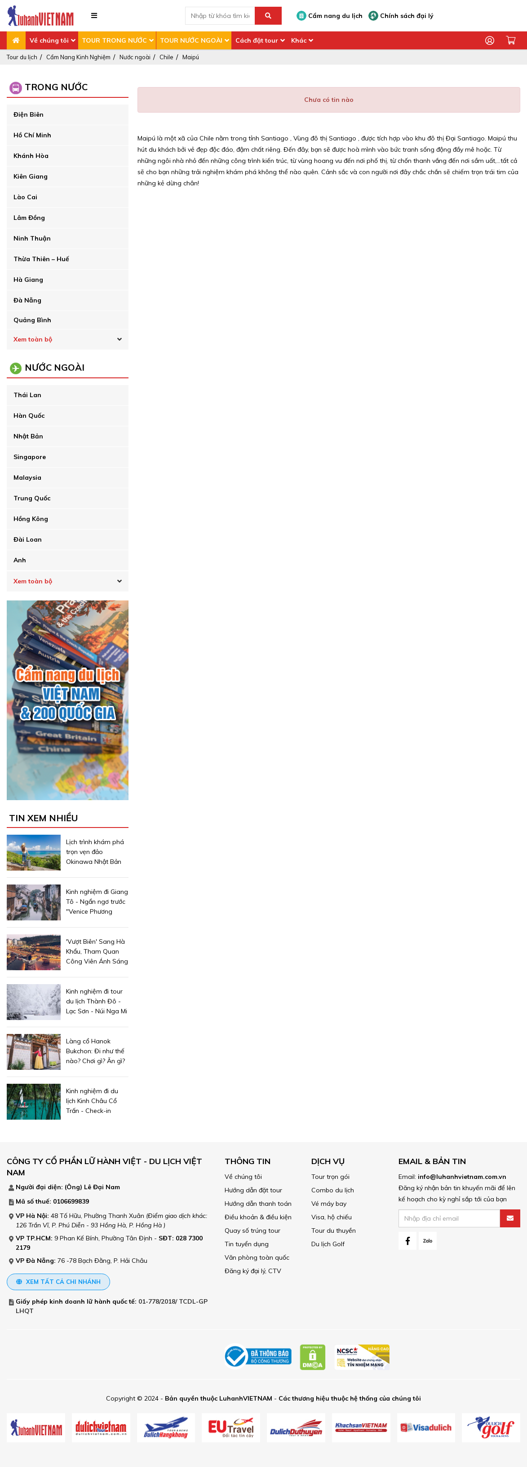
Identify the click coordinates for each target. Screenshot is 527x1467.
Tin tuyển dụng (247, 1244)
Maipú (190, 57)
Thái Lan (27, 395)
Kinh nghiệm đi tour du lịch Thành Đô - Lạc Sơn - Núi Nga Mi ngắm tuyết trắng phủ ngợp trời (96, 1011)
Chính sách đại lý (401, 16)
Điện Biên (28, 114)
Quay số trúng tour (252, 1230)
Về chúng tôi (49, 40)
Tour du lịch (22, 57)
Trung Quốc (31, 498)
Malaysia (27, 477)
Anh (19, 560)
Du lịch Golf (328, 1244)
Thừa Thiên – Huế (41, 259)
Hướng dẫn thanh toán (258, 1204)
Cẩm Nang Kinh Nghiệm (78, 57)
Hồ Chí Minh (32, 135)
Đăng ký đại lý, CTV (253, 1271)
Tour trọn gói (330, 1177)
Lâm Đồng (29, 218)
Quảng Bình (32, 320)
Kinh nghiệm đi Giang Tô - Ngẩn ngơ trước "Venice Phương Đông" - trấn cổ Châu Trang (97, 911)
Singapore (29, 457)
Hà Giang (28, 280)
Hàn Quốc (28, 416)
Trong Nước (56, 86)
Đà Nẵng (27, 300)
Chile (166, 57)
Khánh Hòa (31, 156)
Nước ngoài (135, 57)
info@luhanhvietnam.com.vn (462, 1177)
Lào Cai (25, 197)
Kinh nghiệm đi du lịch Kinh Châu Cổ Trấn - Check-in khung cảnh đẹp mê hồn (95, 1110)
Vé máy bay (328, 1204)
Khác (298, 40)
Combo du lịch (332, 1190)
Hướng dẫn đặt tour (253, 1190)
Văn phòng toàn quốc (257, 1257)
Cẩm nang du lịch (330, 16)
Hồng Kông (30, 519)
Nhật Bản (28, 436)
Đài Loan (27, 539)
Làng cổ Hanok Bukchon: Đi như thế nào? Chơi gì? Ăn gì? (96, 1051)
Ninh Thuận (32, 238)
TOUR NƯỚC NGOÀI (191, 40)
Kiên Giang (30, 176)
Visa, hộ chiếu (331, 1217)
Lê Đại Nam (102, 1187)
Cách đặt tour (256, 40)
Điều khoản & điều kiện (258, 1217)
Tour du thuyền (333, 1230)
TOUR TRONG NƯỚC (114, 40)
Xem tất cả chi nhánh (58, 1281)
